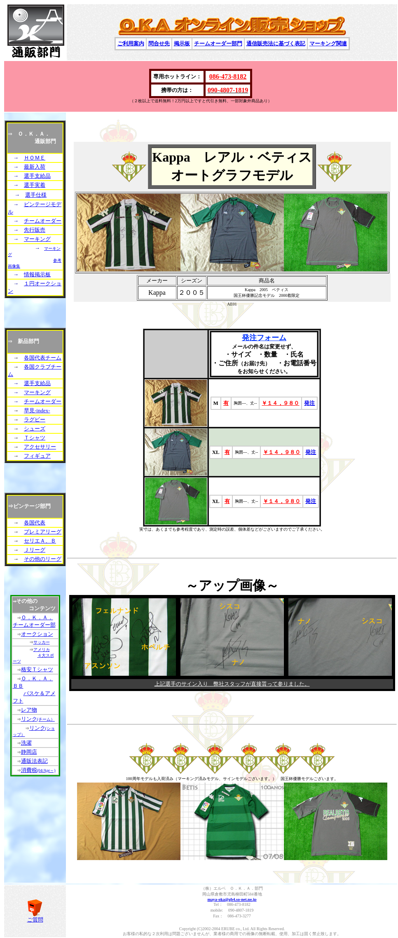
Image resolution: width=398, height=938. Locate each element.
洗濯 (26, 743)
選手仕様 (36, 195)
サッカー (41, 642)
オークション (37, 634)
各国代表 (34, 523)
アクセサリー (40, 447)
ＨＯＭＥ (34, 158)
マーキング (37, 239)
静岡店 (29, 752)
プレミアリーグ (42, 532)
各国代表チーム (42, 358)
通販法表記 (34, 761)
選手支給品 (37, 176)
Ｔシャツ (34, 438)
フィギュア (37, 456)
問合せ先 (159, 43)
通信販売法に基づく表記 (275, 43)
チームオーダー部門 (218, 43)
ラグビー (34, 419)
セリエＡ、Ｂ (40, 541)
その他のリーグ (42, 559)
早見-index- (37, 410)
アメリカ (41, 649)
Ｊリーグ (34, 550)
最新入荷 (34, 167)
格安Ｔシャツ (37, 669)
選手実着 (34, 185)
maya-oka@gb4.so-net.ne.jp (231, 899)
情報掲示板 (37, 274)
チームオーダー (42, 221)
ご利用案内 (130, 43)
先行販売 (34, 230)
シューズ (34, 429)
